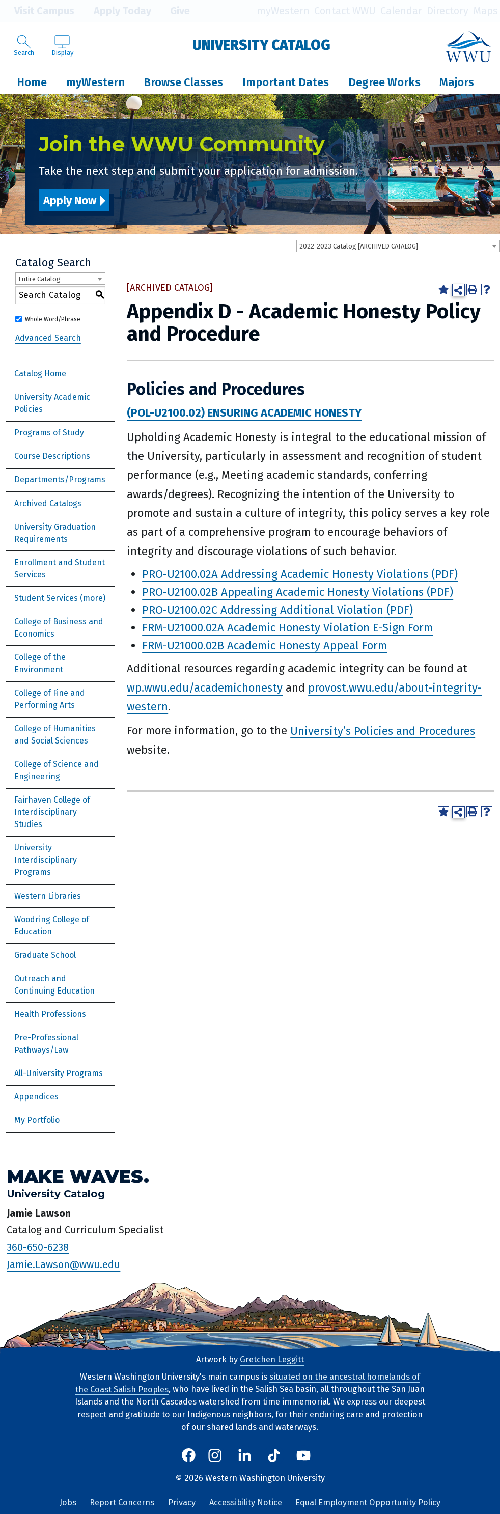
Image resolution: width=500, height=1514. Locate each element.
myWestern (283, 11)
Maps (485, 11)
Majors (456, 82)
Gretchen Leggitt (272, 1359)
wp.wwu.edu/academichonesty (205, 688)
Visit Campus (37, 11)
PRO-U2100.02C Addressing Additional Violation (262, 610)
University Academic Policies (52, 403)
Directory (447, 11)
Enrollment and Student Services (59, 569)
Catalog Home (40, 373)
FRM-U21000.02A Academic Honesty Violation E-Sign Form (287, 628)
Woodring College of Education (51, 926)
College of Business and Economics (58, 628)
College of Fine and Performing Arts (49, 699)
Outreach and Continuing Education (54, 985)
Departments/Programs (59, 479)
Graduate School (45, 955)
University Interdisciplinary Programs (45, 860)
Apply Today (115, 11)
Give (173, 11)
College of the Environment (40, 663)
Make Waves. (78, 1177)
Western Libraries (47, 896)
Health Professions (50, 1014)
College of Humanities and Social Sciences (55, 735)
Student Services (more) (59, 598)
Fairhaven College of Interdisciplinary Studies (52, 812)
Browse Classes (183, 82)
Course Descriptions (52, 456)
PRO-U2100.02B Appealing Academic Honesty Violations (283, 592)
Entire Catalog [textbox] (39, 279)
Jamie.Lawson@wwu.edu (63, 1264)
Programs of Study (49, 432)
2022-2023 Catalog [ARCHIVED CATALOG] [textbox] (358, 246)
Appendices (36, 1097)
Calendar (401, 11)
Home (32, 82)
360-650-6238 (38, 1247)
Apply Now (69, 200)
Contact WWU (345, 11)
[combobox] (398, 246)
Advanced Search (48, 337)
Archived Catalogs (47, 503)
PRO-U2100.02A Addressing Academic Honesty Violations (285, 574)
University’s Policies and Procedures (382, 730)
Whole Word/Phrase (52, 319)
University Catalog (261, 45)
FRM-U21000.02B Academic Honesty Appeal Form (264, 645)
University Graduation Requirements (55, 533)
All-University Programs (58, 1073)
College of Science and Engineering (56, 770)
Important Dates (285, 82)
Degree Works (384, 82)
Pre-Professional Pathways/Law (46, 1044)
